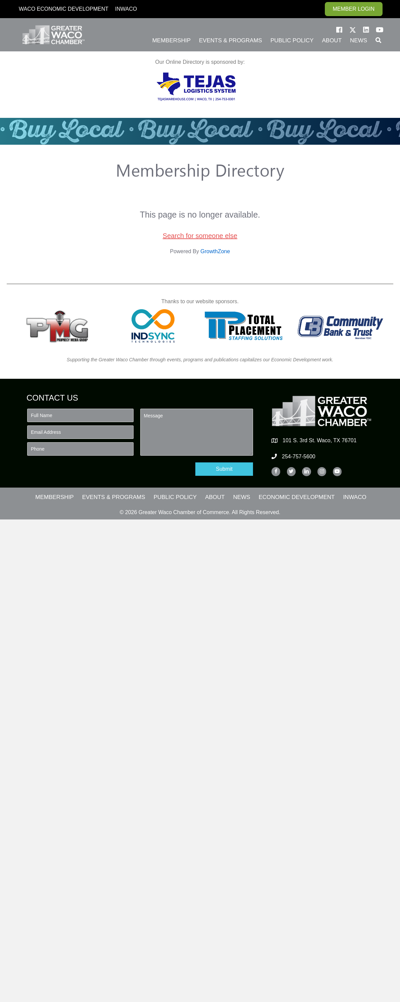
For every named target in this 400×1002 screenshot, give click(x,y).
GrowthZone (215, 251)
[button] (339, 30)
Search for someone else (200, 235)
